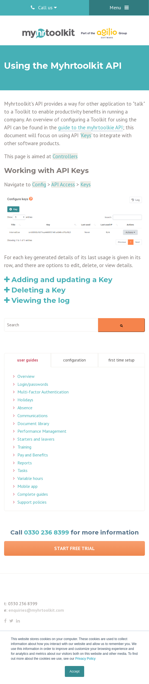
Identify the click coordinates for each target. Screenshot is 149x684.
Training (24, 447)
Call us (44, 7)
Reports (24, 462)
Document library (33, 423)
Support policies (32, 502)
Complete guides (32, 494)
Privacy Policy (85, 659)
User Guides (27, 360)
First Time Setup (121, 360)
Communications (32, 415)
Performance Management (41, 431)
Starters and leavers (35, 439)
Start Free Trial (74, 548)
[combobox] (51, 324)
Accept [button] (74, 671)
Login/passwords (32, 384)
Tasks (22, 470)
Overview (26, 376)
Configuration (74, 360)
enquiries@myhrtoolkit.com (36, 610)
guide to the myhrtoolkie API (90, 127)
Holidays (25, 399)
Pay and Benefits (32, 455)
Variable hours (30, 478)
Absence (24, 407)
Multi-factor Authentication (43, 392)
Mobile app (27, 486)
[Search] (121, 325)
